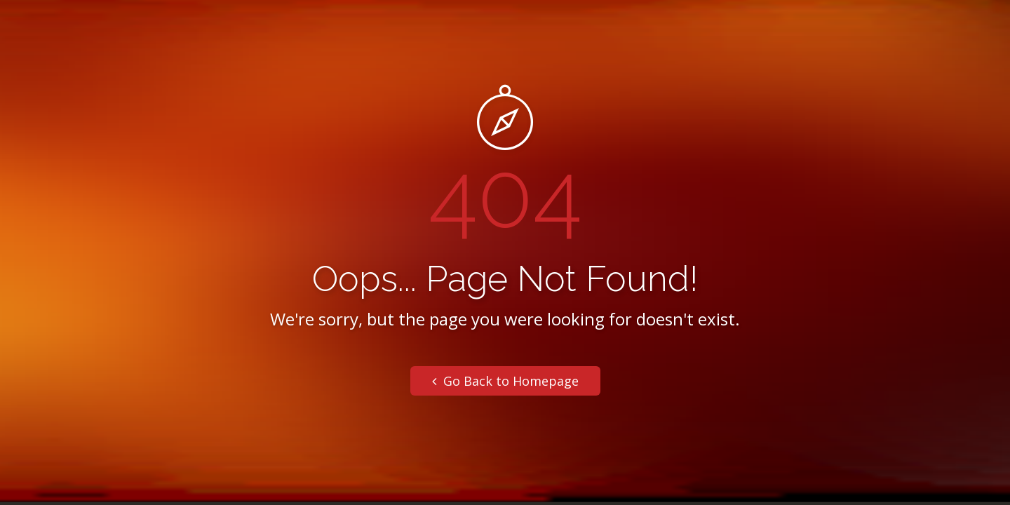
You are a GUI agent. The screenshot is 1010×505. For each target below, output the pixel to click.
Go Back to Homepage (505, 380)
